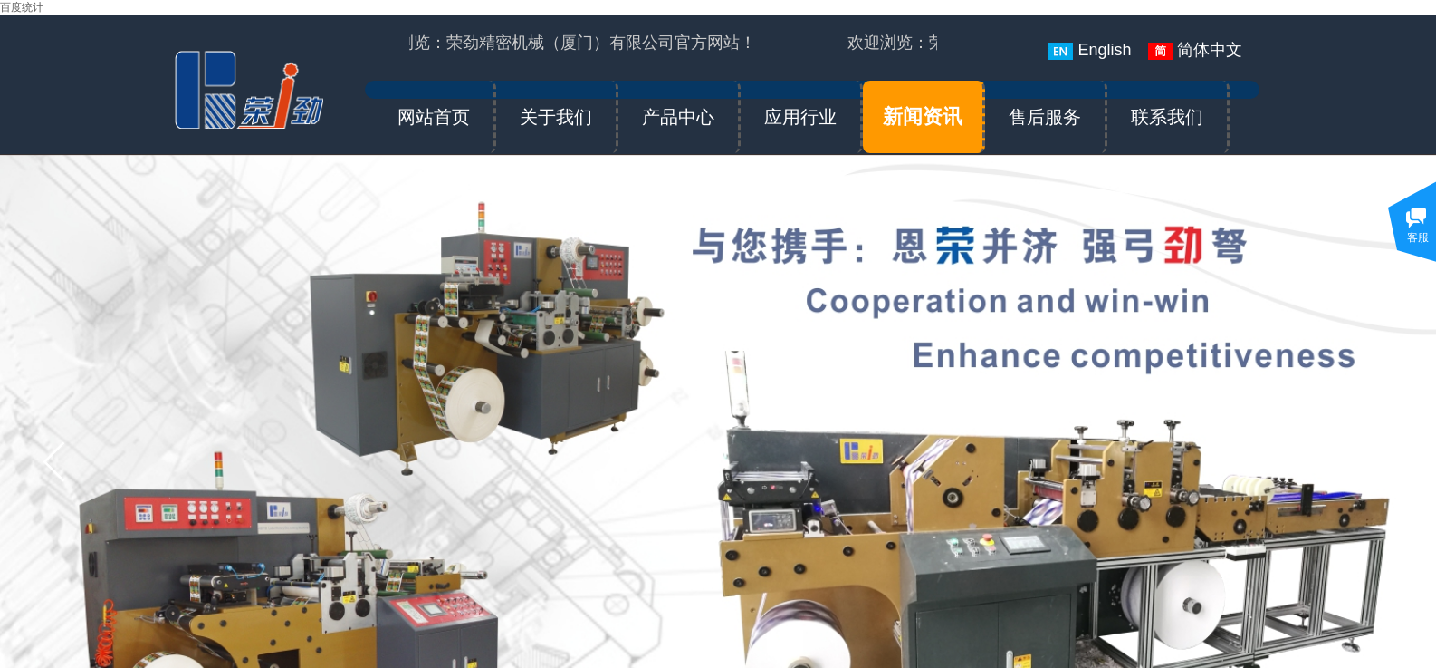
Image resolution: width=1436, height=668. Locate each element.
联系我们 (1167, 117)
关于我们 (556, 117)
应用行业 (800, 117)
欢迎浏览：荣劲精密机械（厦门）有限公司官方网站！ (561, 43)
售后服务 (1045, 117)
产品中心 (678, 117)
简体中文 (1195, 50)
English (1089, 50)
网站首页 (433, 117)
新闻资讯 (922, 116)
